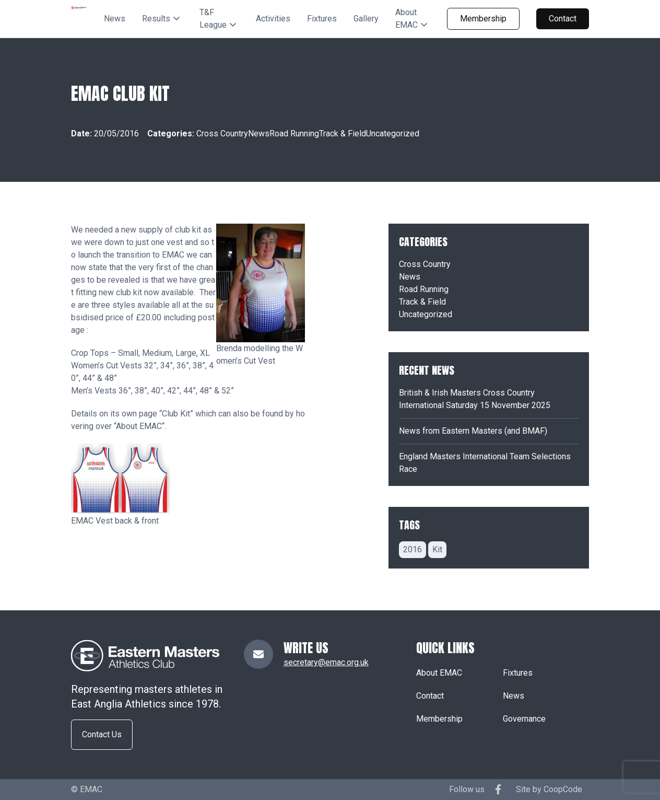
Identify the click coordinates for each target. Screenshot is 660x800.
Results (156, 19)
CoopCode (563, 789)
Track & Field (342, 133)
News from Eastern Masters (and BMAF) (473, 431)
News (114, 19)
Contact (562, 19)
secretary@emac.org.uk (326, 662)
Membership (483, 19)
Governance (524, 719)
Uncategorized (392, 133)
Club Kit (176, 414)
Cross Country (222, 133)
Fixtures (322, 19)
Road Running (294, 133)
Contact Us (102, 734)
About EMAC (139, 426)
